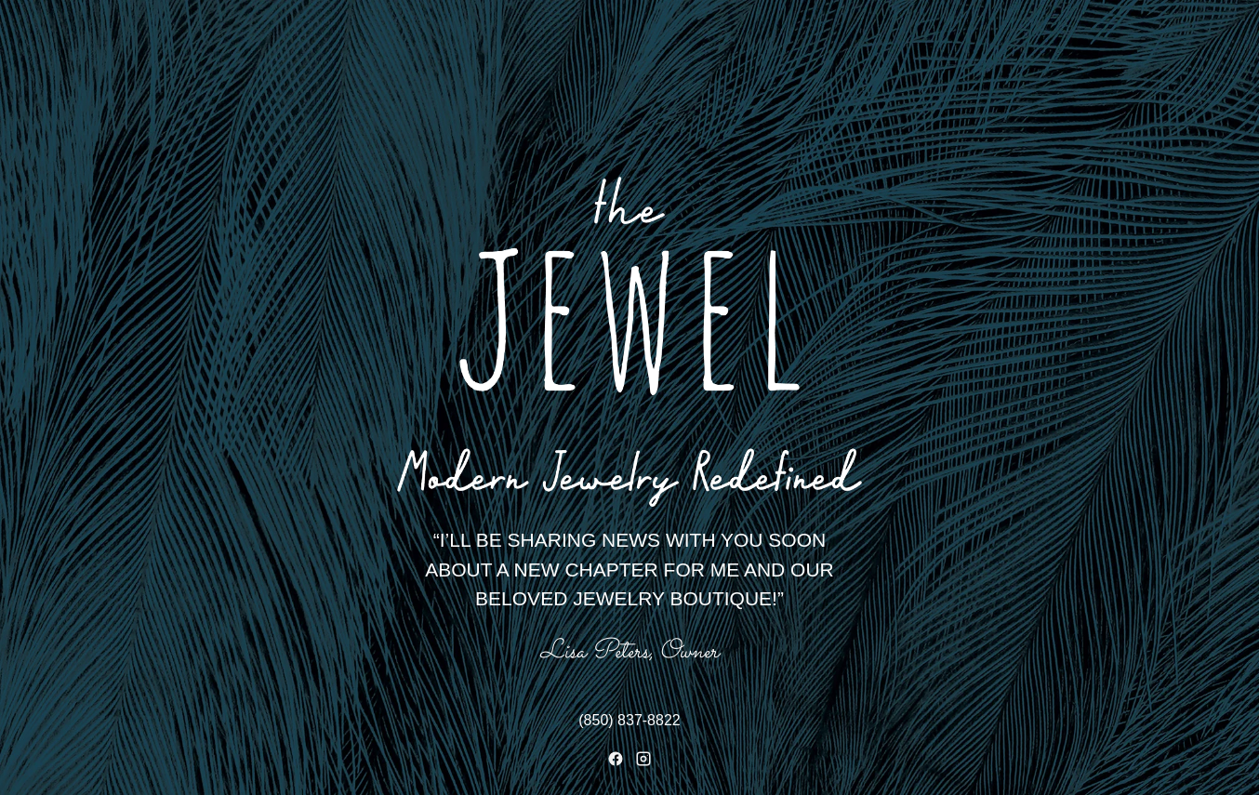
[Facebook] (615, 758)
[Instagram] (643, 758)
